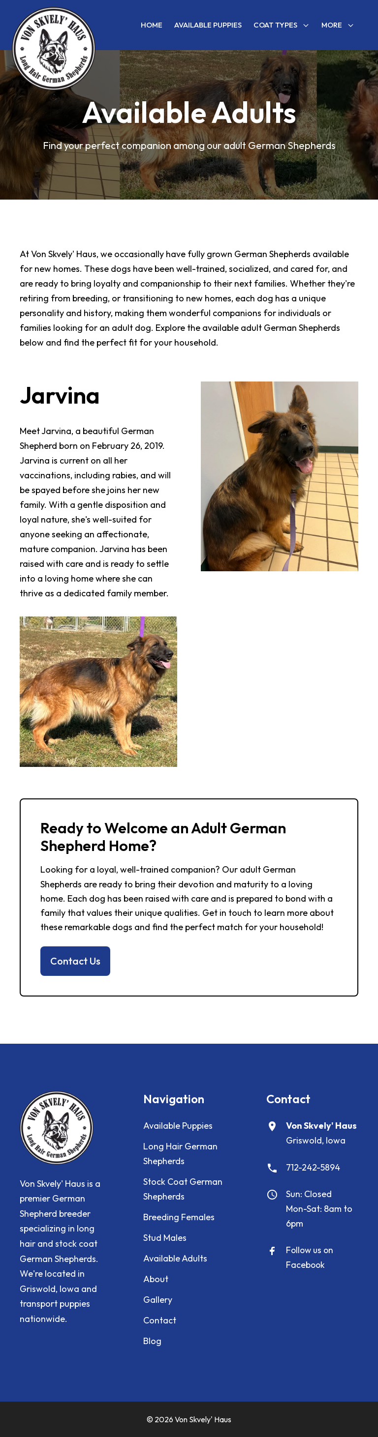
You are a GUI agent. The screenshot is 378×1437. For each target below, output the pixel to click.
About (155, 1279)
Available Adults (175, 1258)
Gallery (157, 1299)
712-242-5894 (313, 1167)
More (337, 24)
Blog (152, 1341)
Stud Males (165, 1237)
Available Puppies (208, 24)
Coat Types (281, 24)
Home (151, 24)
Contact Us (75, 961)
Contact (159, 1320)
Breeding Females (179, 1217)
